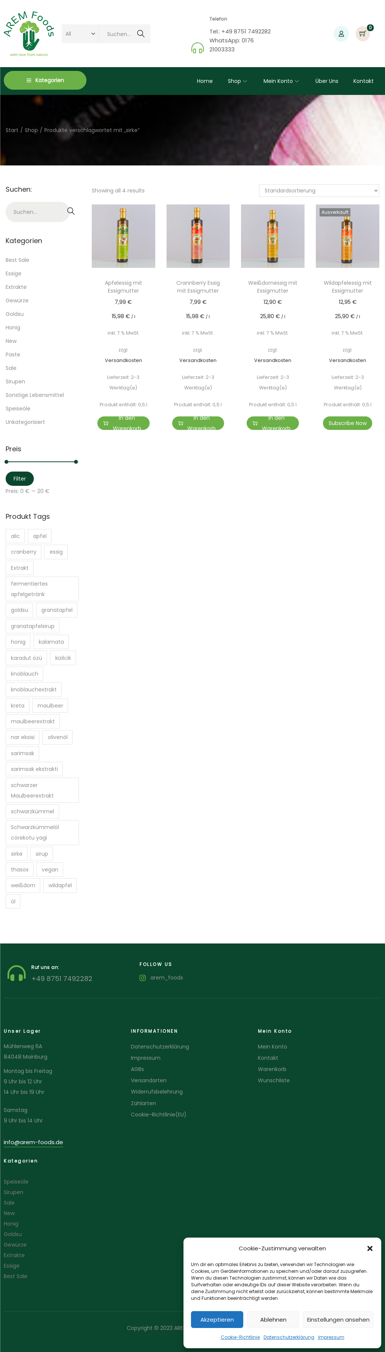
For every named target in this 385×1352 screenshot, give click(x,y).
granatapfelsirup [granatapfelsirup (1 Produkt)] (33, 626)
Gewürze (17, 300)
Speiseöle (18, 408)
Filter (20, 478)
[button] (370, 1248)
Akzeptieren (217, 1319)
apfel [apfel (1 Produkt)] (40, 536)
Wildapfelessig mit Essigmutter (348, 286)
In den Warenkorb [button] (122, 423)
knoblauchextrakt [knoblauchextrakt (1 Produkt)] (34, 689)
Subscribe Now (348, 423)
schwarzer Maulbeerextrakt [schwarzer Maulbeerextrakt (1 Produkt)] (32, 790)
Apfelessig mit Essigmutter (123, 286)
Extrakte (16, 287)
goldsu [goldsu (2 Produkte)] (19, 610)
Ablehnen (273, 1319)
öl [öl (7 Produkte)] (13, 901)
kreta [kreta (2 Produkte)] (17, 705)
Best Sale (17, 260)
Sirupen (15, 381)
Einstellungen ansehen (338, 1319)
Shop (31, 130)
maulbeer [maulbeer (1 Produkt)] (50, 705)
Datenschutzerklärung (289, 1337)
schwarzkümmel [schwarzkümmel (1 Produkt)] (32, 811)
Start (12, 130)
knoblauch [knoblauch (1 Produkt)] (24, 674)
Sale (11, 368)
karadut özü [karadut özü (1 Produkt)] (26, 658)
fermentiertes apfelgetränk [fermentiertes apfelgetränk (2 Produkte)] (29, 589)
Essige (13, 273)
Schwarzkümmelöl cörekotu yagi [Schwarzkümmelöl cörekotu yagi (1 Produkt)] (35, 832)
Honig (13, 327)
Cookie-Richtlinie (240, 1337)
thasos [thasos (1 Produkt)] (20, 869)
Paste (13, 354)
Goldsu (15, 314)
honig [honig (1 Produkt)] (18, 642)
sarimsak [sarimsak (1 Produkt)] (22, 753)
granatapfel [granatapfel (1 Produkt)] (57, 610)
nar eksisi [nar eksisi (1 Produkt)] (23, 737)
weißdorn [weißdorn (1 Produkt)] (23, 885)
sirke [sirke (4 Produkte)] (17, 854)
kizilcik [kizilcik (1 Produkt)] (63, 658)
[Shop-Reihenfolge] (319, 191)
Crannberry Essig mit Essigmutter (198, 286)
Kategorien (45, 80)
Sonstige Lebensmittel (35, 395)
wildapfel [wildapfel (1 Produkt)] (60, 885)
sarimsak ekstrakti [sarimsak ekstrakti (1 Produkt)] (34, 769)
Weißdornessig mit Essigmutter (272, 286)
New (11, 341)
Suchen (141, 34)
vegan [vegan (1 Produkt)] (50, 869)
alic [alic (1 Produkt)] (15, 536)
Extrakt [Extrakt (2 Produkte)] (20, 568)
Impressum (331, 1337)
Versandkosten (123, 360)
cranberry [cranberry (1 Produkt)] (23, 552)
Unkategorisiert (25, 422)
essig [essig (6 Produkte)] (56, 552)
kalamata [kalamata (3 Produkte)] (51, 642)
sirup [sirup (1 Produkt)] (42, 854)
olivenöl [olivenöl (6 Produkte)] (58, 737)
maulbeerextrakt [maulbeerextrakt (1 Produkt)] (33, 721)
